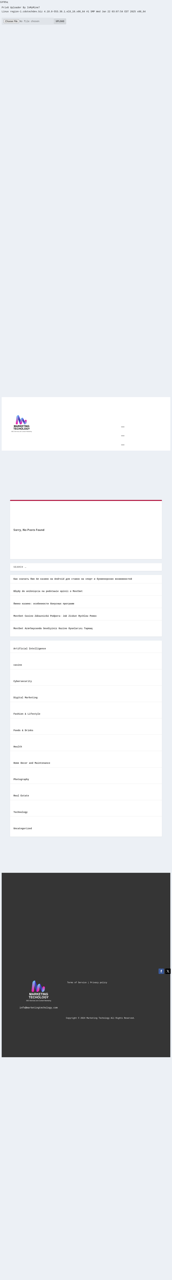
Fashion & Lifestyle (26, 711)
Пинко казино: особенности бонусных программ (43, 601)
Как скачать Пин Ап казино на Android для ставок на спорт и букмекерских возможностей (72, 576)
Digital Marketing (25, 695)
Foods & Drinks (23, 727)
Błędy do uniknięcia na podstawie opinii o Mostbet (48, 589)
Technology (20, 809)
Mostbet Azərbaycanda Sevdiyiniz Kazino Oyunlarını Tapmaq (52, 626)
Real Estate (21, 792)
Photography (21, 776)
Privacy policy (98, 979)
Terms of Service (77, 979)
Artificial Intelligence (29, 646)
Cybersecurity (22, 678)
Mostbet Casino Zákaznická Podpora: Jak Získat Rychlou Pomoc (55, 613)
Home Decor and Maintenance (31, 760)
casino (17, 662)
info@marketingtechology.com (38, 1004)
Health (17, 744)
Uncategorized (22, 825)
